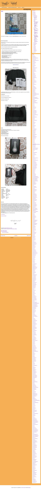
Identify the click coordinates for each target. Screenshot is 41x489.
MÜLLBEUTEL (34, 296)
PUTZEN (33, 341)
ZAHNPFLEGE (34, 474)
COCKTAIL (34, 108)
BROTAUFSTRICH (35, 97)
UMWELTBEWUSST (35, 434)
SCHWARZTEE (34, 377)
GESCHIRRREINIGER (35, 176)
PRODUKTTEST (34, 340)
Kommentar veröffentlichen (5, 232)
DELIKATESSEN (34, 120)
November (35, 16)
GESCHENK (34, 174)
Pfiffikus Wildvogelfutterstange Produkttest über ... (36, 30)
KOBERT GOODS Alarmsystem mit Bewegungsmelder (36, 36)
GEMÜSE (34, 173)
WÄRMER (34, 451)
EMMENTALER (34, 134)
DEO (33, 121)
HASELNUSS (34, 202)
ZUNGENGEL (34, 482)
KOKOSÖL (34, 249)
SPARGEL (34, 398)
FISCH (33, 150)
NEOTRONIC (34, 307)
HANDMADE (34, 198)
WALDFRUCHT (34, 446)
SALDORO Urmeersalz (35, 38)
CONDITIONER (34, 111)
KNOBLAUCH (34, 244)
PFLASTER (34, 332)
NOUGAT (34, 309)
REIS (33, 352)
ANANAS (34, 61)
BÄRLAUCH (34, 75)
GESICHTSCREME (35, 178)
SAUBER (34, 368)
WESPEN (34, 463)
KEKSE (33, 235)
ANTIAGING (34, 62)
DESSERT (34, 122)
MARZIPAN (34, 285)
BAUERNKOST (34, 77)
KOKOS (33, 248)
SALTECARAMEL (34, 365)
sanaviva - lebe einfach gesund (35, 23)
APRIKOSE (34, 65)
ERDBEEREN (34, 136)
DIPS (33, 124)
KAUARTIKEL (34, 232)
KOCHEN (34, 246)
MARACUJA (34, 283)
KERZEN (33, 237)
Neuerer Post (3, 235)
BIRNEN (33, 86)
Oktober (35, 42)
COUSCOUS (34, 113)
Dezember (35, 15)
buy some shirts (35, 34)
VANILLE (33, 437)
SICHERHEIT (34, 388)
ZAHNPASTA (34, 473)
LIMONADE (34, 272)
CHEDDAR (34, 101)
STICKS (33, 404)
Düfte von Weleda (36, 28)
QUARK (33, 342)
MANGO (33, 281)
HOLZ (33, 213)
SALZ (33, 366)
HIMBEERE (34, 210)
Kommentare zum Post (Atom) (17, 237)
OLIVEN (33, 318)
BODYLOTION (34, 88)
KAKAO (33, 225)
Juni (34, 46)
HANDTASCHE (34, 200)
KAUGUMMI (34, 233)
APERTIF (34, 63)
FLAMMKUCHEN (34, 152)
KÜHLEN (33, 259)
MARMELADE (34, 284)
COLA (33, 109)
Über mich (19, 7)
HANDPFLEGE (34, 199)
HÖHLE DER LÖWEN (35, 211)
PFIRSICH (34, 331)
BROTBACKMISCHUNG (35, 98)
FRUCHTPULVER (34, 164)
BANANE (34, 74)
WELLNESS (34, 460)
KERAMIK (34, 236)
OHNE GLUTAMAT (35, 316)
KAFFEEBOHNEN (34, 223)
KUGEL (33, 258)
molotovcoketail (23, 487)
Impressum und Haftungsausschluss (12, 7)
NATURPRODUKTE (35, 306)
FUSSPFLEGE (34, 166)
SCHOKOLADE (34, 375)
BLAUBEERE (34, 87)
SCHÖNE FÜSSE (34, 376)
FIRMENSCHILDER (35, 149)
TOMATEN (34, 423)
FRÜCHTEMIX (34, 162)
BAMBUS (34, 73)
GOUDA (33, 188)
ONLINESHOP (34, 320)
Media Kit (23, 7)
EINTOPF (34, 133)
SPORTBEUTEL (34, 399)
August (34, 44)
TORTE (33, 426)
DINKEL (33, 123)
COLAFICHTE (34, 110)
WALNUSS (34, 448)
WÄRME (33, 450)
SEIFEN (33, 380)
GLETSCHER (34, 186)
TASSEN (33, 414)
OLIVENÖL (34, 319)
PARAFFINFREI (34, 328)
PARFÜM (34, 329)
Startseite (16, 235)
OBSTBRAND (34, 315)
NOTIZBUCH (34, 308)
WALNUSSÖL (34, 449)
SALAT (33, 364)
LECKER (33, 269)
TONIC (33, 425)
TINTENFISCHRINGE (35, 422)
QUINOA (33, 343)
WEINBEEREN (34, 459)
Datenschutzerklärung (4, 7)
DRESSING (34, 125)
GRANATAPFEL (34, 189)
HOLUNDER (34, 212)
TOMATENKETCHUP (35, 424)
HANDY (33, 201)
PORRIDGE (34, 339)
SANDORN (34, 367)
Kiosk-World (35, 27)
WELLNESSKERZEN (35, 461)
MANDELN (34, 280)
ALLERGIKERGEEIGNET (35, 60)
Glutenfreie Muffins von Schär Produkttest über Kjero (36, 33)
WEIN (33, 458)
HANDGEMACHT (34, 197)
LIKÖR (33, 270)
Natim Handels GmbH (35, 17)
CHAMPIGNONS (34, 100)
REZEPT (33, 353)
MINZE (33, 292)
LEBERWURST (34, 268)
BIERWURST (34, 84)
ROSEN (33, 356)
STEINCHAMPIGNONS (35, 402)
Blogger (29, 487)
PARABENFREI (34, 327)
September (35, 43)
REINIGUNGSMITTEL (35, 351)
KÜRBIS (33, 261)
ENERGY (34, 135)
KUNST (33, 260)
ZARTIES (34, 475)
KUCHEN (34, 257)
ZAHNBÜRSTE (34, 472)
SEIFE (33, 379)
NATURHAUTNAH (34, 304)
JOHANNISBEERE (35, 220)
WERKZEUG (34, 462)
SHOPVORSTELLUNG (35, 387)
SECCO (33, 378)
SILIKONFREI (34, 389)
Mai (34, 47)
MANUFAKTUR (34, 282)
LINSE (33, 273)
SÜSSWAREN (34, 411)
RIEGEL (33, 354)
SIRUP (33, 390)
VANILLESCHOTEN (35, 438)
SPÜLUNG (34, 401)
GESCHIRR (34, 175)
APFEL (33, 64)
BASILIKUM (34, 76)
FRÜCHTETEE (34, 163)
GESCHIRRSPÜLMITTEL (35, 177)
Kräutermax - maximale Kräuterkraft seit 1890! (36, 26)
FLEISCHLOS (34, 154)
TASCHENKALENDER (35, 413)
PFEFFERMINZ (34, 330)
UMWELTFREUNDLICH (35, 435)
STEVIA (33, 403)
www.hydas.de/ (3, 214)
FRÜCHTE (34, 161)
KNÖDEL (34, 245)
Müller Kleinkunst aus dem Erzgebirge (36, 22)
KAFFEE (33, 222)
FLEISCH (34, 153)
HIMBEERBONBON (35, 209)
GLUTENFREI (34, 187)
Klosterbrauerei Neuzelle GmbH (36, 41)
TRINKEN (34, 427)
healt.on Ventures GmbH (35, 39)
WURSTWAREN (34, 470)
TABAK (33, 412)
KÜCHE (33, 256)
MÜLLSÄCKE (34, 297)
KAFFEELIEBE (34, 224)
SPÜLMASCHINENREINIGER (36, 400)
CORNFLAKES (34, 112)
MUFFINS (34, 295)
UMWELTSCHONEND (35, 436)
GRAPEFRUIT (34, 190)
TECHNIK (34, 415)
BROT (33, 96)
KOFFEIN (34, 247)
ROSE (33, 355)
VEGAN (33, 439)
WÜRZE (33, 471)
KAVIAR (33, 234)
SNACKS (34, 392)
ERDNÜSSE (34, 137)
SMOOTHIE (34, 391)
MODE (33, 294)
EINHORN (34, 132)
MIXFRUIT (34, 293)
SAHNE (33, 363)
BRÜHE (33, 99)
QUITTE (33, 344)
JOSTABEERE (34, 221)
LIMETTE (34, 271)
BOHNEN (34, 89)
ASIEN (33, 66)
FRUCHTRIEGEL (34, 165)
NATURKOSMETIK (35, 305)
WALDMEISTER (34, 447)
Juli (34, 45)
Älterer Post (28, 235)
